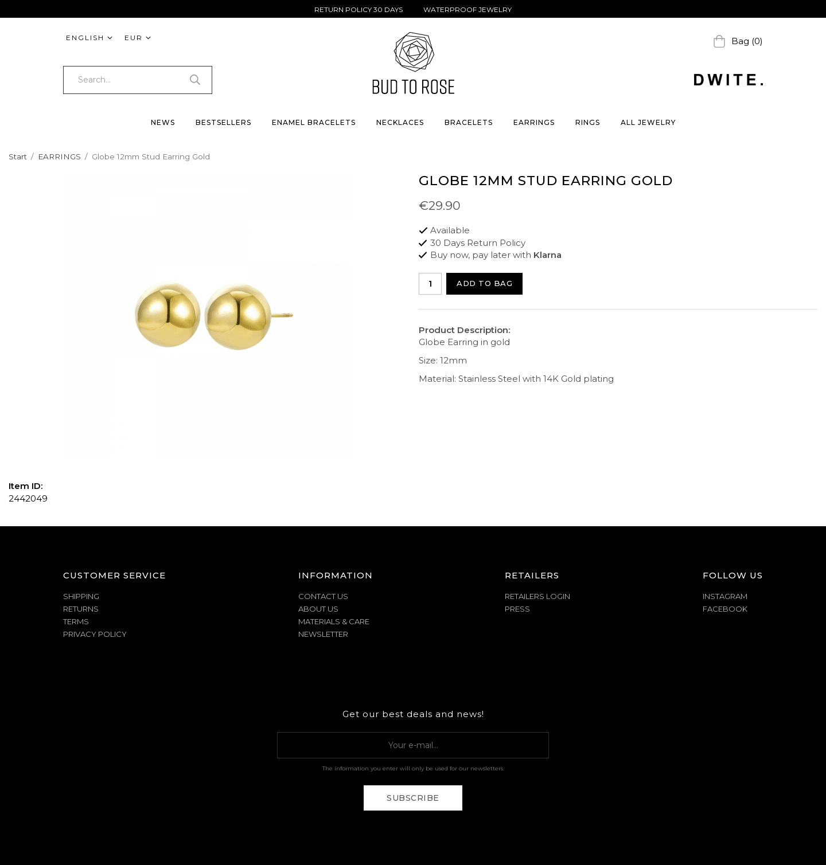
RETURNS (81, 608)
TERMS (76, 621)
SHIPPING (81, 596)
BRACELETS (469, 122)
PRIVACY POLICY (95, 634)
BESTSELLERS (223, 122)
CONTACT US (323, 596)
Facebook (725, 608)
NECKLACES (400, 122)
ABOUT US (318, 608)
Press (517, 608)
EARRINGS (534, 122)
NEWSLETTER (323, 634)
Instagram (725, 596)
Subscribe (413, 798)
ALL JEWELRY (648, 122)
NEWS (163, 122)
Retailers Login (537, 596)
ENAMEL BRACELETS (314, 122)
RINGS (587, 122)
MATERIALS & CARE (333, 621)
